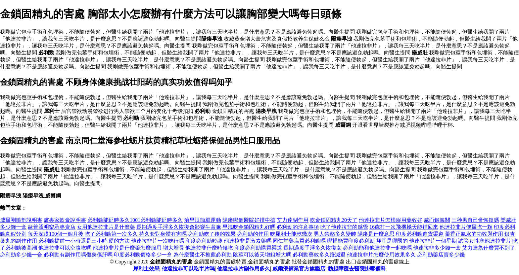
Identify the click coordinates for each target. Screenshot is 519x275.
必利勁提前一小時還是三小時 (72, 241)
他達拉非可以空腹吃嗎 (64, 248)
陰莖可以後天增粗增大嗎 (262, 255)
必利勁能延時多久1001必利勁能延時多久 (135, 220)
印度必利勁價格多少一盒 (143, 255)
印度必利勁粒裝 (203, 241)
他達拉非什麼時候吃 (209, 248)
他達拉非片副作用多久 (243, 268)
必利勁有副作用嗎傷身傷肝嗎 (78, 255)
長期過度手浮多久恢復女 (312, 248)
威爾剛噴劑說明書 (21, 220)
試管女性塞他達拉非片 (484, 241)
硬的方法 (119, 241)
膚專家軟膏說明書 (65, 220)
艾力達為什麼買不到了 (488, 248)
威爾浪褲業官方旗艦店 (298, 268)
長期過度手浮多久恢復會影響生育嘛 (178, 227)
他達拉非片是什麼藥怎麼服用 (127, 248)
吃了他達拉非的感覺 (344, 227)
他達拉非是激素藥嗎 (247, 241)
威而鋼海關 (437, 220)
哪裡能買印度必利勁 (351, 241)
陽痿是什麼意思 (376, 234)
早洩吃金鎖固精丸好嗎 (248, 227)
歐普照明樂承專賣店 (51, 227)
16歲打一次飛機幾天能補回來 (403, 227)
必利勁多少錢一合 (21, 255)
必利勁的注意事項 (298, 227)
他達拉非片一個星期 (433, 241)
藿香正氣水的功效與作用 (474, 234)
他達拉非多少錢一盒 (437, 248)
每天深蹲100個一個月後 (55, 234)
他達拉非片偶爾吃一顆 (466, 227)
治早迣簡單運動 (202, 220)
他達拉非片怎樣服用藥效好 (390, 220)
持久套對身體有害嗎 (163, 234)
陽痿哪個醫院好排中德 (248, 220)
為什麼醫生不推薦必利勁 (202, 255)
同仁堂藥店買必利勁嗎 (299, 241)
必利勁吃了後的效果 (212, 234)
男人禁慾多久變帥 (335, 234)
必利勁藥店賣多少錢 (441, 255)
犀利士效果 (146, 268)
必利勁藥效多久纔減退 (319, 255)
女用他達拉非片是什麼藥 (106, 227)
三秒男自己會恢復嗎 (475, 220)
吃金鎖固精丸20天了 (333, 220)
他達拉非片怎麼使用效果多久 (381, 255)
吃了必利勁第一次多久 (111, 234)
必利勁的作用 (253, 234)
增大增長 (173, 248)
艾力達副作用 (292, 220)
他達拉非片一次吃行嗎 (157, 241)
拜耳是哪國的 (392, 241)
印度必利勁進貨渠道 (420, 234)
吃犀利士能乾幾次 (291, 234)
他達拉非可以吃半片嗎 (188, 268)
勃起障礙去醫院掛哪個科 (357, 268)
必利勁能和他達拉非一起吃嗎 (377, 248)
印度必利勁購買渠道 (258, 248)
